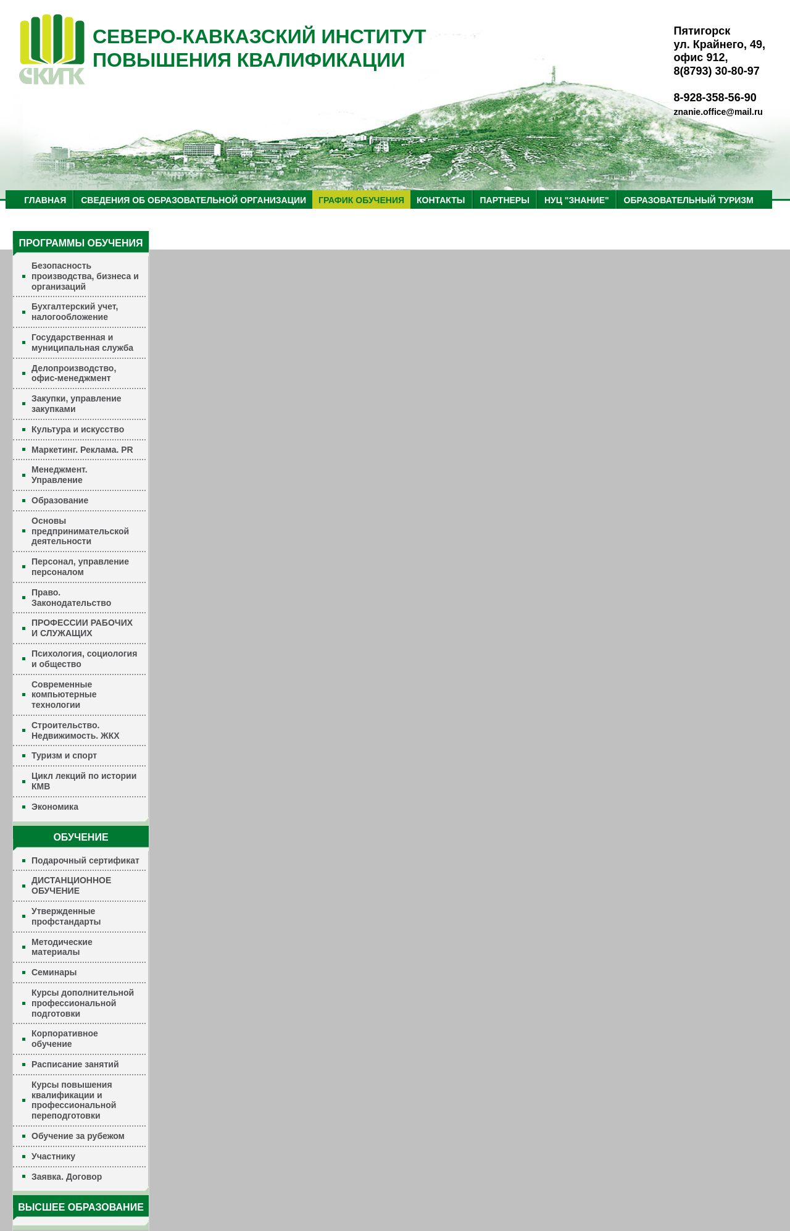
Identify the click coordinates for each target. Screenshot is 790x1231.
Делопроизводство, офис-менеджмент (73, 373)
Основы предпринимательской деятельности (80, 531)
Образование (59, 500)
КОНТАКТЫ (441, 200)
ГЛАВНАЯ (45, 200)
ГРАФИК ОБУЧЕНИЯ (361, 200)
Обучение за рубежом (78, 1136)
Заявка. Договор (66, 1177)
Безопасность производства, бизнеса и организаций (85, 276)
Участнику (53, 1156)
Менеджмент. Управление (59, 474)
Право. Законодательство (71, 597)
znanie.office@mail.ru (718, 112)
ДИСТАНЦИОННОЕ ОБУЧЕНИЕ (71, 885)
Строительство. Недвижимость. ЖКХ (75, 730)
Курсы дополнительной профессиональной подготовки (82, 1003)
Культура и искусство (77, 429)
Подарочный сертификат (85, 860)
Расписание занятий (75, 1064)
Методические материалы (62, 947)
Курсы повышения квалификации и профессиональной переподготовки (73, 1100)
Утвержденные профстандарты (66, 916)
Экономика (54, 807)
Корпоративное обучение (64, 1038)
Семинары (54, 972)
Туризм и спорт (64, 755)
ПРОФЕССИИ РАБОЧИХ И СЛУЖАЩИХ (82, 628)
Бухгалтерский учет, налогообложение (74, 311)
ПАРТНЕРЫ (505, 200)
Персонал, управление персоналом (80, 567)
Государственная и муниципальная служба (82, 342)
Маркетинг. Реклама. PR (82, 450)
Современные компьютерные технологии (64, 694)
